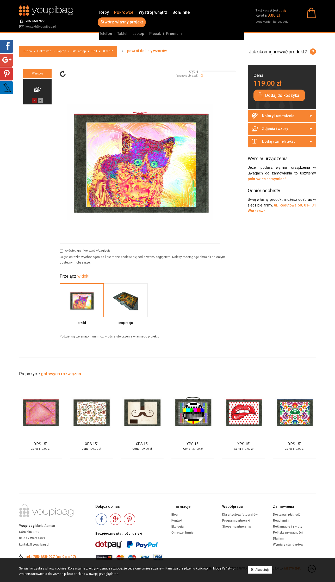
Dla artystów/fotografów (240, 514)
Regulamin (281, 520)
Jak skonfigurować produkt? (278, 51)
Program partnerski (236, 520)
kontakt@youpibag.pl (41, 26)
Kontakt (176, 520)
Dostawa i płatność (286, 514)
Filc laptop (79, 51)
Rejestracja (280, 21)
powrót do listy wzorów (147, 51)
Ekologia (177, 526)
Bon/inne (181, 12)
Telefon (105, 34)
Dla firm (278, 538)
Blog (174, 514)
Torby (103, 12)
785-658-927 (35, 21)
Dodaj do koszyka (282, 95)
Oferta (27, 51)
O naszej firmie (182, 532)
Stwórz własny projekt (122, 22)
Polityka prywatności (288, 532)
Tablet (122, 34)
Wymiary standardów (288, 544)
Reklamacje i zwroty (287, 526)
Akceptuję (260, 570)
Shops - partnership (236, 526)
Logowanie (263, 21)
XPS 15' (107, 51)
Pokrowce (123, 12)
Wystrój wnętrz (153, 12)
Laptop (138, 34)
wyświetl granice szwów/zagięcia (85, 251)
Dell (94, 51)
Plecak (155, 34)
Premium (174, 34)
